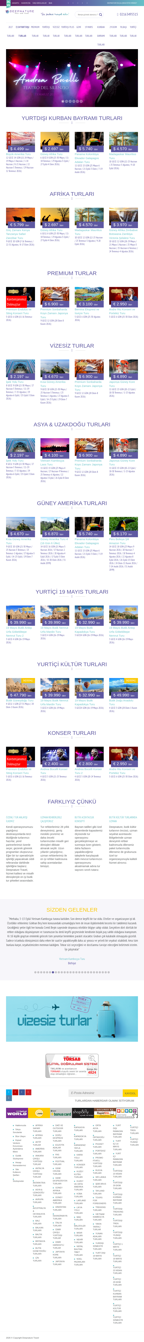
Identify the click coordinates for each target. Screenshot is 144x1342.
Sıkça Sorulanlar (17, 1104)
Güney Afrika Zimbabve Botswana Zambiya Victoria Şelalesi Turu (123, 234)
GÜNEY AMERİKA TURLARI (57, 1174)
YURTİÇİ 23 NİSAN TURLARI (117, 1244)
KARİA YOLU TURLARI (78, 1131)
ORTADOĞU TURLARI (98, 1112)
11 (65, 946)
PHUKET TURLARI (98, 1119)
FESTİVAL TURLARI (59, 1136)
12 (68, 946)
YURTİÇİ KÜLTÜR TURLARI (117, 1282)
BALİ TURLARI (37, 1196)
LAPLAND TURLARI (80, 1175)
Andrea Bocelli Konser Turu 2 (88, 771)
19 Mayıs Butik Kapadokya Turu (85, 629)
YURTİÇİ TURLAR (133, 31)
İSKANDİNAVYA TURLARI (60, 1191)
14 (73, 946)
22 (97, 946)
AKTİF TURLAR (37, 1117)
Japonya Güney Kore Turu (122, 383)
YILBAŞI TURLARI (123, 31)
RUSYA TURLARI (97, 1145)
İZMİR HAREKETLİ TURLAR (58, 1219)
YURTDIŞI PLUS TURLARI (67, 31)
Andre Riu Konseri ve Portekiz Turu (122, 311)
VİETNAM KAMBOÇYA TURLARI (98, 1191)
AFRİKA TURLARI (38, 1110)
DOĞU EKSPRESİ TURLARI (58, 1112)
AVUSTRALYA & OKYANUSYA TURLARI (39, 1186)
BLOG (50, 3)
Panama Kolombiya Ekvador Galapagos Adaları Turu (87, 158)
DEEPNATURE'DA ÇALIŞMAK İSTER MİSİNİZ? (122, 3)
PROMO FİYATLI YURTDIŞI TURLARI (98, 1135)
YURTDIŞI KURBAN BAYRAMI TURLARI (117, 1172)
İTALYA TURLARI (57, 1198)
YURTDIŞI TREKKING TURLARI (118, 1185)
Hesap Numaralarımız (19, 1137)
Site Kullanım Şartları (17, 1146)
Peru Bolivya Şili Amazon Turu (119, 541)
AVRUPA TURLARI (38, 1174)
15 (76, 946)
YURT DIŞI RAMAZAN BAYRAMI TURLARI (118, 1105)
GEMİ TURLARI (78, 31)
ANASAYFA (15, 3)
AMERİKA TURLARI (38, 1124)
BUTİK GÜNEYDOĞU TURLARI (39, 1225)
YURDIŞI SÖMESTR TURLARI (98, 1220)
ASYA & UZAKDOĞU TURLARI (38, 1166)
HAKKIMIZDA (25, 3)
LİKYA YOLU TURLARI (78, 1184)
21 (94, 946)
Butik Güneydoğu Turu (19, 700)
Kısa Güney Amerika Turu (53, 383)
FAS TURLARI (57, 1129)
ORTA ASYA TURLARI (97, 1102)
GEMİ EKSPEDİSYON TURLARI (60, 1155)
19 (88, 946)
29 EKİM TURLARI (113, 31)
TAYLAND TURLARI (98, 1166)
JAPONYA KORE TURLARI (58, 1228)
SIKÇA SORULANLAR (40, 3)
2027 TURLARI (10, 31)
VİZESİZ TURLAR (56, 31)
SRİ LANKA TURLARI (99, 1152)
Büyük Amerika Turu (18, 154)
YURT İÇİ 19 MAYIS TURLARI (117, 1119)
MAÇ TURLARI (78, 1192)
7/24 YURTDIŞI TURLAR (22, 31)
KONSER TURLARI (79, 1140)
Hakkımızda (20, 1099)
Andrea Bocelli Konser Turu (54, 771)
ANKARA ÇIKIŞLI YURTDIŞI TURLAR (38, 1133)
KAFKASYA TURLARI (79, 1102)
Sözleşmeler (18, 1155)
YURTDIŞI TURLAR (46, 31)
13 (70, 946)
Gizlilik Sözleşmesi (18, 1131)
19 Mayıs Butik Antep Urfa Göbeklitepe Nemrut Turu (122, 631)
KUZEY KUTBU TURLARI (78, 1148)
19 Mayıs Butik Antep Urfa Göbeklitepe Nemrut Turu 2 (19, 631)
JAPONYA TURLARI (58, 1236)
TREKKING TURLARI (99, 1182)
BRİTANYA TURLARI (39, 1216)
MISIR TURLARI (78, 1208)
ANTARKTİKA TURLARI (39, 1158)
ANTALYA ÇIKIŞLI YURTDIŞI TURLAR (38, 1146)
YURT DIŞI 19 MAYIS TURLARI (99, 1230)
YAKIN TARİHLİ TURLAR (97, 1200)
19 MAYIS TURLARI (89, 31)
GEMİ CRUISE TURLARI (57, 1145)
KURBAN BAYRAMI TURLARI (101, 36)
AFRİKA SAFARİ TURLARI (38, 1102)
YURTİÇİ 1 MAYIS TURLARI (118, 1221)
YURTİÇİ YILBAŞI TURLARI (134, 1116)
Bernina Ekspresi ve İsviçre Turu (87, 311)
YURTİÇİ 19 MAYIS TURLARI (117, 1232)
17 (82, 946)
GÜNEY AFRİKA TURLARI (57, 1164)
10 (62, 946)
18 (85, 946)
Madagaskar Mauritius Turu (122, 156)
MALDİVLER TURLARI (79, 1201)
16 (79, 946)
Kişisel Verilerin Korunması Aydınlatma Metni (18, 1120)
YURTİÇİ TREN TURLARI (134, 1104)
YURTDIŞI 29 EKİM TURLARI (117, 1159)
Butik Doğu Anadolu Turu (121, 702)
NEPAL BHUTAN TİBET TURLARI (78, 1224)
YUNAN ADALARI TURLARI (98, 1210)
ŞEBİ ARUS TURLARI (99, 1159)
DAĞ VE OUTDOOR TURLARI (58, 1102)
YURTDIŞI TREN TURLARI (117, 1197)
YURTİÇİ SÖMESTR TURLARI (118, 1294)
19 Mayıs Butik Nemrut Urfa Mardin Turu (54, 629)
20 (91, 946)
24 (103, 946)
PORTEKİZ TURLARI (99, 1126)
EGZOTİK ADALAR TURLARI (58, 1122)
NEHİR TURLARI (78, 1214)
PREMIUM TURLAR (35, 31)
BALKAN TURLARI (38, 1203)
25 (106, 946)
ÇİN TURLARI (37, 1233)
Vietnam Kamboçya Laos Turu (52, 462)
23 (100, 946)
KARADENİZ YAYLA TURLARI (80, 1122)
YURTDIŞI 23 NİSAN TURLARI (117, 1147)
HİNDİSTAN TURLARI (59, 1182)
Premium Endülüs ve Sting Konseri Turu (18, 311)
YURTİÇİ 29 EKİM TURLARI (117, 1256)
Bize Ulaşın (20, 1110)
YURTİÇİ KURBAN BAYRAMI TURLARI (117, 1269)
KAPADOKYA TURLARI (80, 1111)
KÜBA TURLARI (78, 1169)
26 (109, 946)
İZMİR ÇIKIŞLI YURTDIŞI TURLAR (57, 1207)
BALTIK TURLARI (37, 1209)
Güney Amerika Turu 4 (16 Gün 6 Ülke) (54, 541)
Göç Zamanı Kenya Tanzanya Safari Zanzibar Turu (18, 234)
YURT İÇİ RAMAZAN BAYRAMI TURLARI (118, 1133)
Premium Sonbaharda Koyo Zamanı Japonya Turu (54, 313)
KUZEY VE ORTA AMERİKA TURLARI (78, 1159)
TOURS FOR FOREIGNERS (99, 1174)
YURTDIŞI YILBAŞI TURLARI (117, 1209)
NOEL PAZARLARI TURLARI (79, 1236)
